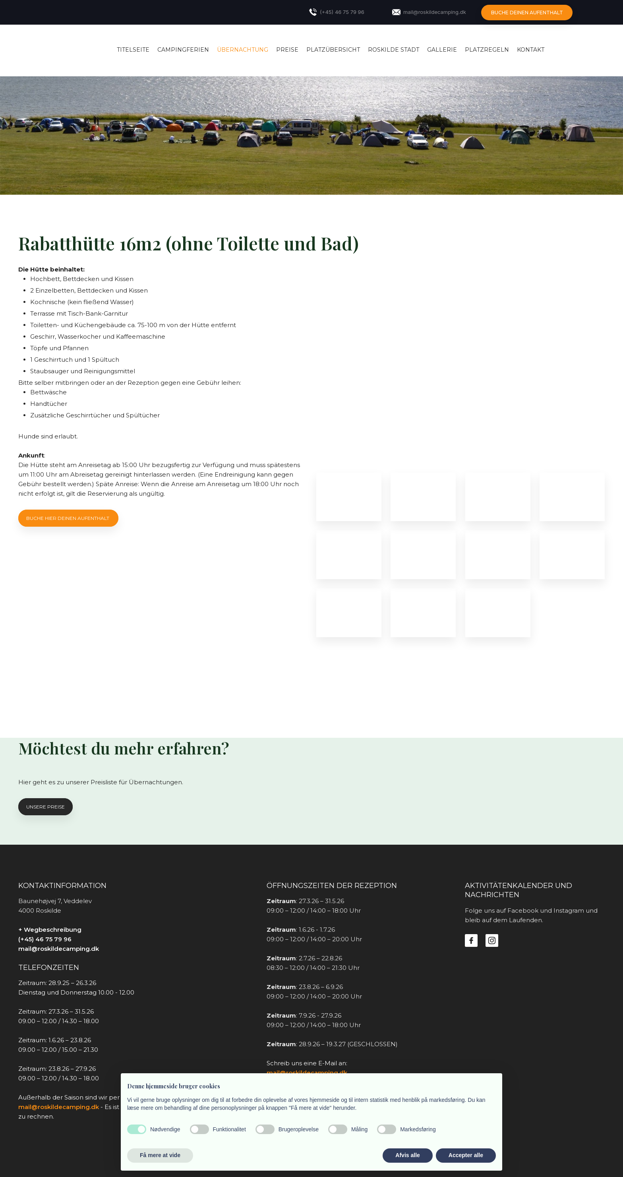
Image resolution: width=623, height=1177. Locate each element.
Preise (287, 49)
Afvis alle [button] (407, 1155)
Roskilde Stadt (393, 49)
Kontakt (530, 49)
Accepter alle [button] (466, 1155)
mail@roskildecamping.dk (58, 948)
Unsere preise (45, 807)
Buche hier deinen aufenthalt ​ (68, 518)
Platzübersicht (333, 49)
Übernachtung (242, 49)
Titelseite (133, 49)
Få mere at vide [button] (160, 1155)
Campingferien (183, 49)
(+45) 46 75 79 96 (45, 939)
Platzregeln (487, 49)
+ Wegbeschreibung (49, 929)
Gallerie (442, 49)
